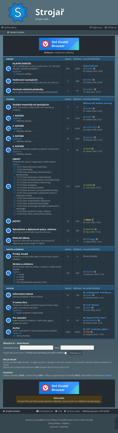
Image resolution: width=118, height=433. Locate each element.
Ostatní (10, 288)
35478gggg (90, 239)
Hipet (88, 219)
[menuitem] (110, 27)
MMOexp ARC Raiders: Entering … (97, 104)
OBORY (17, 158)
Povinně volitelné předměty (28, 89)
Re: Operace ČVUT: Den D (94, 317)
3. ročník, (19, 279)
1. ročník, (19, 274)
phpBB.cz (66, 423)
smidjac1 (89, 89)
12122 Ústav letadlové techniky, (29, 198)
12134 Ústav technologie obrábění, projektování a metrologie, (36, 207)
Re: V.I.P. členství (91, 305)
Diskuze (9, 59)
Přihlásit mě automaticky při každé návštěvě (46, 352)
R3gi (88, 331)
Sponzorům (68, 401)
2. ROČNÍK (18, 125)
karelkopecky (91, 320)
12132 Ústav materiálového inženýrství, (32, 201)
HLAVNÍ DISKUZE (22, 63)
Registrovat (23, 343)
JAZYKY (16, 221)
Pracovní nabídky (22, 74)
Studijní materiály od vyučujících (31, 104)
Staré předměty (22, 336)
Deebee (89, 68)
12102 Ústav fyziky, (23, 169)
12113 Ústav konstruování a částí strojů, (32, 182)
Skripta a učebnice (15, 249)
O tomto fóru (20, 302)
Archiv (16, 327)
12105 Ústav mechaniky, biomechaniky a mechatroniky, (33, 173)
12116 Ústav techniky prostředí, (29, 188)
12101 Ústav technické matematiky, (30, 167)
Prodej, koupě (20, 253)
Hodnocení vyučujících (25, 79)
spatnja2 (89, 137)
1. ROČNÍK (18, 115)
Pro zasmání (19, 317)
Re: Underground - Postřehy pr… (98, 292)
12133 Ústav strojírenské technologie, (31, 203)
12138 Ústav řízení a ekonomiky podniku (32, 214)
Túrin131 (90, 229)
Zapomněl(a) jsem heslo (13, 352)
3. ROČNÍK (18, 135)
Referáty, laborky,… (23, 121)
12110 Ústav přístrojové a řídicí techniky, (32, 177)
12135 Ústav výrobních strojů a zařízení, (32, 211)
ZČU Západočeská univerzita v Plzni (30, 282)
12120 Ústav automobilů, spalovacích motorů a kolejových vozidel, (35, 194)
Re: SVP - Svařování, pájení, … (96, 329)
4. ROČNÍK (18, 146)
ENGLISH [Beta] (21, 237)
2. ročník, (19, 277)
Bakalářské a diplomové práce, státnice (34, 229)
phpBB (39, 420)
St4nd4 (89, 185)
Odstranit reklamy (64, 52)
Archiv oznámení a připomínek (28, 313)
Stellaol (89, 79)
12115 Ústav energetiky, (25, 185)
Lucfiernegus (91, 127)
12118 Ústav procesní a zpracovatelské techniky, (36, 190)
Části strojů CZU (90, 66)
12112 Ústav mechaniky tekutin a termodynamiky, (37, 180)
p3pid (88, 307)
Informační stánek (23, 293)
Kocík (88, 148)
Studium (10, 99)
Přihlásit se (9, 343)
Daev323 (89, 271)
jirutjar (89, 295)
